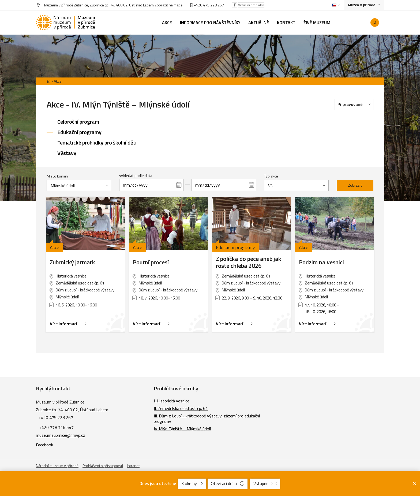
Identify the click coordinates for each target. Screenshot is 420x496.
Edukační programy (79, 132)
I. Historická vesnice (171, 401)
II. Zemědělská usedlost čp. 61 (181, 408)
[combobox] (79, 185)
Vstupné (264, 483)
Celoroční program (78, 121)
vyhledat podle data (135, 176)
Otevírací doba (227, 483)
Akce (58, 81)
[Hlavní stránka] (49, 81)
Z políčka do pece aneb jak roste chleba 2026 (248, 262)
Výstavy (66, 153)
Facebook (44, 445)
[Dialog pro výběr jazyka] (336, 5)
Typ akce (271, 176)
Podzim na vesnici (321, 262)
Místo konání (57, 176)
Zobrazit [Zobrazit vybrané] (355, 185)
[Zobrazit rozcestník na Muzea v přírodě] (364, 5)
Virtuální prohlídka (251, 5)
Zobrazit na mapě (168, 5)
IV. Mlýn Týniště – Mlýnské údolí (182, 428)
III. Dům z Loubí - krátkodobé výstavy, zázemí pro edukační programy (207, 418)
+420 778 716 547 (56, 427)
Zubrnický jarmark (72, 262)
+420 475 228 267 (209, 5)
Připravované (355, 104)
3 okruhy (192, 483)
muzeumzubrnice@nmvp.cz (60, 435)
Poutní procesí (151, 262)
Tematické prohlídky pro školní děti (97, 142)
